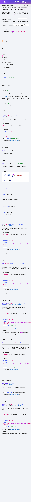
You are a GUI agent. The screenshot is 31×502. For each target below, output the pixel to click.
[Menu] (28, 5)
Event (29, 135)
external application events (13, 14)
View (27, 95)
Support (11, 2)
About (7, 2)
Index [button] (4, 36)
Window (5, 96)
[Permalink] (6, 75)
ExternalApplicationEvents (22, 135)
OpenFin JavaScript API (7, 5)
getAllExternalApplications (20, 16)
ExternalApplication (22, 7)
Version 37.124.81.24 (24, 2)
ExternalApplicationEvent (19, 31)
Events (14, 135)
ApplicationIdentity (12, 77)
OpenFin (15, 7)
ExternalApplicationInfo (17, 163)
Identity (9, 90)
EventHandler (6, 135)
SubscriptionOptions (15, 138)
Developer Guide (16, 2)
